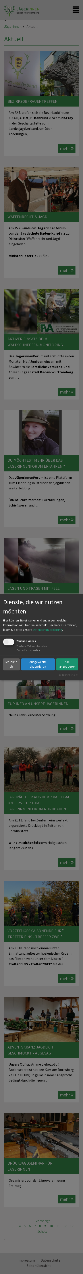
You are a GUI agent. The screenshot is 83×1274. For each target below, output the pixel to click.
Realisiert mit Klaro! (68, 674)
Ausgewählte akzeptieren (38, 664)
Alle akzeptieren (67, 664)
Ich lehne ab (11, 664)
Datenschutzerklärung (47, 630)
